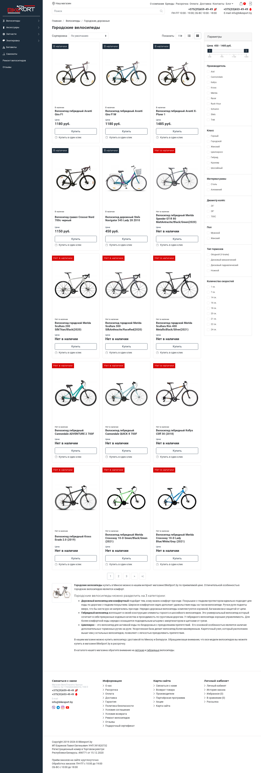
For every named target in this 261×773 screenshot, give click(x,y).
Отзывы (7, 67)
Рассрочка (182, 3)
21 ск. (214, 319)
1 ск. (213, 287)
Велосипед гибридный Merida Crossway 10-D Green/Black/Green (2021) (126, 538)
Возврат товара (165, 689)
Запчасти (10, 34)
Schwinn (215, 109)
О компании (157, 3)
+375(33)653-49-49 (63, 694)
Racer (213, 98)
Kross (213, 87)
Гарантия (110, 701)
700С (213, 216)
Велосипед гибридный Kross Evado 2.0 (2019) (73, 538)
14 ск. (214, 297)
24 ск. (214, 329)
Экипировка (11, 40)
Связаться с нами (166, 685)
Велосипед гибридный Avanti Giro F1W (124, 112)
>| (142, 576)
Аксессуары (11, 27)
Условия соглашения (117, 709)
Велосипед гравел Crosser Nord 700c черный (74, 218)
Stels (213, 114)
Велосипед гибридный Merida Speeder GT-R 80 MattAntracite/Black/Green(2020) (176, 219)
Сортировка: (60, 35)
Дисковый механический (223, 260)
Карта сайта (163, 705)
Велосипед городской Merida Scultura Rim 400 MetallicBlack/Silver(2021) (174, 326)
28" (212, 211)
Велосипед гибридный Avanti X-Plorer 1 (176, 112)
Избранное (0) (215, 693)
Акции (159, 701)
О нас (108, 685)
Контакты (218, 3)
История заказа (216, 689)
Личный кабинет (216, 685)
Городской (216, 141)
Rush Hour (216, 103)
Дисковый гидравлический (224, 265)
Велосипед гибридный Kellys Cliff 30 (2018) (174, 432)
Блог (228, 3)
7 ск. (213, 292)
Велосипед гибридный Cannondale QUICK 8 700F (121, 432)
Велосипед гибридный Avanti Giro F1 (73, 112)
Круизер (215, 162)
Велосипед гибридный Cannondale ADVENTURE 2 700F (74, 432)
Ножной (215, 270)
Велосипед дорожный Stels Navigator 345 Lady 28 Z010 (122, 218)
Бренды (169, 3)
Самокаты (10, 54)
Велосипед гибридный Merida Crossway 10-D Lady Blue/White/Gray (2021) (175, 538)
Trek (213, 120)
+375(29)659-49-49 (63, 690)
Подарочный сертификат (120, 725)
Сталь (214, 184)
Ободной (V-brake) (220, 254)
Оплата (194, 3)
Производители (165, 693)
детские (139, 650)
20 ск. (214, 313)
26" (212, 206)
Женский (215, 146)
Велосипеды (11, 20)
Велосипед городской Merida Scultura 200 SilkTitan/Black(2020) (73, 326)
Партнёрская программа (170, 697)
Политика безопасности (119, 705)
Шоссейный (217, 168)
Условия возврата (116, 713)
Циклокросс (217, 152)
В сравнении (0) (216, 697)
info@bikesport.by (242, 13)
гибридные (153, 650)
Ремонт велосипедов (14, 60)
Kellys (214, 82)
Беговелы (10, 47)
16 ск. (214, 303)
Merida (214, 93)
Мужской (215, 233)
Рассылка (212, 701)
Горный (214, 136)
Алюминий (216, 189)
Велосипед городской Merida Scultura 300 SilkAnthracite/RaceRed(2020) (123, 326)
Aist (213, 71)
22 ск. (214, 324)
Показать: (168, 35)
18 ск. (214, 308)
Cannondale (217, 77)
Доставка (205, 3)
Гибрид (214, 157)
